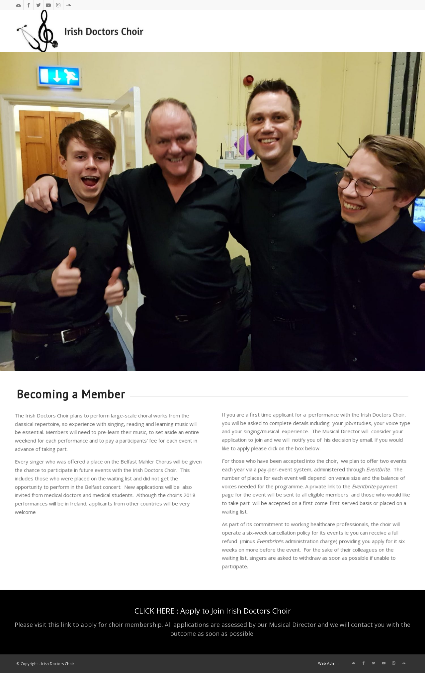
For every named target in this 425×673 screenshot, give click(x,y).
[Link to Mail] (18, 5)
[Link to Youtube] (48, 5)
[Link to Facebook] (28, 5)
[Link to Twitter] (38, 5)
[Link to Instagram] (58, 5)
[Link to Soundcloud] (68, 5)
